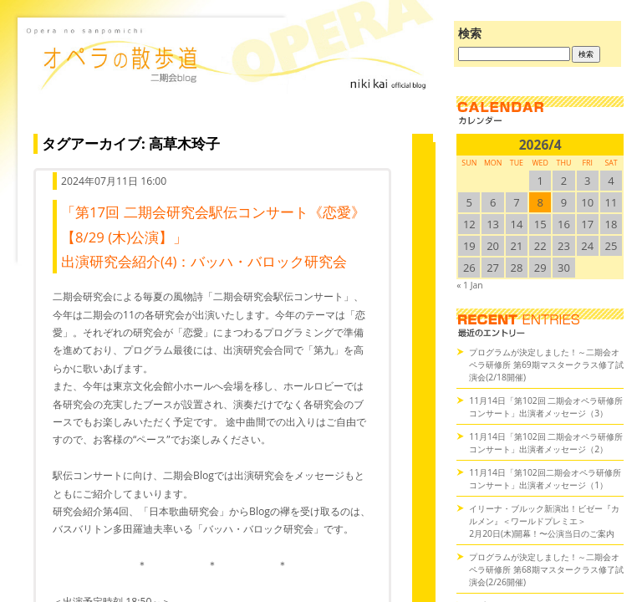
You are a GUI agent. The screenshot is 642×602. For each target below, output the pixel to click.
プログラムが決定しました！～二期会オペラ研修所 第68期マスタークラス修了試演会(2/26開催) (546, 569)
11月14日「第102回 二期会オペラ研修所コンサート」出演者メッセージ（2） (546, 443)
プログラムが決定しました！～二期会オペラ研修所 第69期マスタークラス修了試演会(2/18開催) (546, 364)
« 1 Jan (469, 285)
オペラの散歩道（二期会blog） (229, 79)
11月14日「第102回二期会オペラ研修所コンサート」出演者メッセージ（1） (545, 479)
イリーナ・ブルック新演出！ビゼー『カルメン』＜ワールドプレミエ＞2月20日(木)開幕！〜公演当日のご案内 (544, 521)
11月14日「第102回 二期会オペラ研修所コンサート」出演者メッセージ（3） (546, 407)
